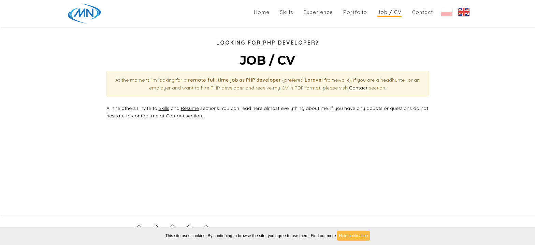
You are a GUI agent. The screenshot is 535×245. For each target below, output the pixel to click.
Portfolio (355, 12)
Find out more (323, 235)
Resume (190, 108)
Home (262, 12)
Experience (318, 12)
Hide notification (353, 235)
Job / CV (389, 12)
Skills (286, 12)
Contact (422, 12)
